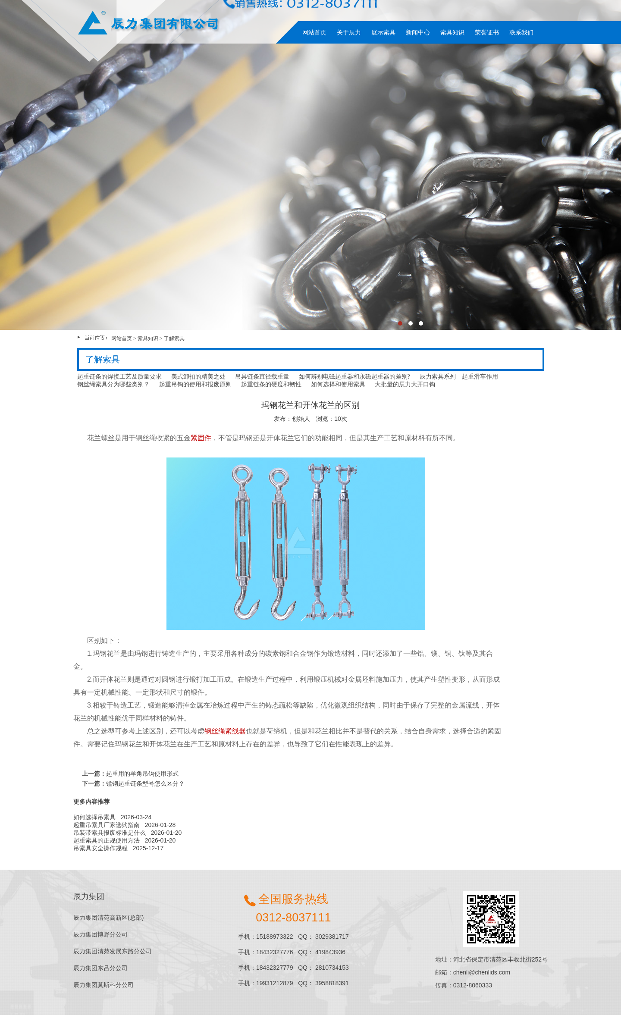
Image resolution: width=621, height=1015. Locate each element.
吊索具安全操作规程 (100, 848)
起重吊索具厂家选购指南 (106, 824)
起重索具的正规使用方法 (106, 840)
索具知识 (452, 32)
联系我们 (521, 32)
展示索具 (383, 32)
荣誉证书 (487, 32)
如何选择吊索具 (94, 817)
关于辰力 (349, 32)
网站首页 (314, 32)
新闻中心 (418, 32)
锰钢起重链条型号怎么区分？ (145, 783)
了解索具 (174, 338)
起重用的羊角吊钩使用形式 (142, 773)
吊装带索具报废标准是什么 (109, 832)
